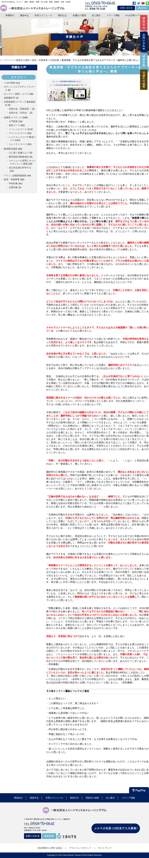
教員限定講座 (10, 149)
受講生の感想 (79, 15)
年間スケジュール (43, 15)
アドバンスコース (18, 133)
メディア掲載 (113, 15)
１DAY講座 (9, 83)
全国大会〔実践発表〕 (20, 108)
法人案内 (96, 15)
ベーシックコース (18, 129)
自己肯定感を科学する (20, 167)
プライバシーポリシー (80, 848)
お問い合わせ (126, 8)
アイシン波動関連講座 (15, 175)
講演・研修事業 (12, 179)
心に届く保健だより (19, 152)
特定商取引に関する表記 (50, 848)
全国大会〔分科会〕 (19, 112)
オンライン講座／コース (16, 94)
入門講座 (13, 121)
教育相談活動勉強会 (19, 156)
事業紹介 (9, 15)
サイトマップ (104, 848)
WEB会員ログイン (134, 15)
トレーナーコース (18, 144)
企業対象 (13, 187)
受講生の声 (18, 67)
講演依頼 (142, 8)
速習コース (14, 125)
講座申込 (24, 15)
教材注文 (62, 15)
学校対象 (13, 183)
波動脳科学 (9, 97)
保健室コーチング (13, 117)
